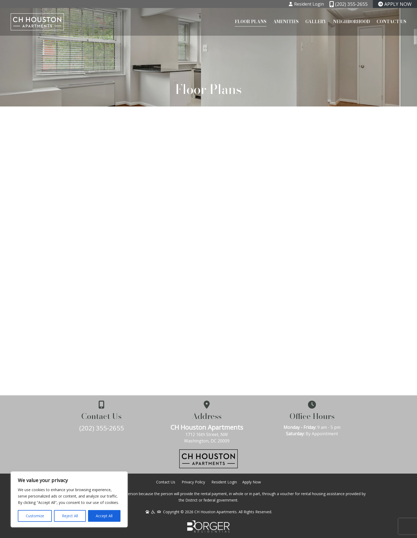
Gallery (315, 21)
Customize (35, 515)
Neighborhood (351, 21)
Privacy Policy (193, 481)
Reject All (70, 515)
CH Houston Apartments (208, 427)
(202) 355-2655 (102, 428)
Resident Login (224, 481)
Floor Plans (250, 21)
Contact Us (391, 21)
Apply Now (251, 481)
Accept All (104, 515)
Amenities (286, 21)
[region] (69, 499)
